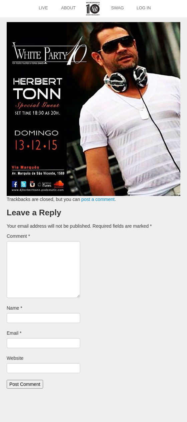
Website (15, 358)
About (68, 8)
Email (14, 333)
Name (14, 308)
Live (43, 8)
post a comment (98, 199)
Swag (117, 8)
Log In (144, 8)
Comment (18, 236)
